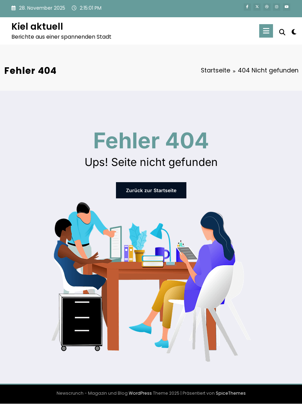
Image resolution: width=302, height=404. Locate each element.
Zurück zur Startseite (151, 190)
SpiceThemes (231, 393)
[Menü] (266, 31)
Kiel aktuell (37, 26)
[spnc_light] (294, 32)
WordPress (140, 393)
